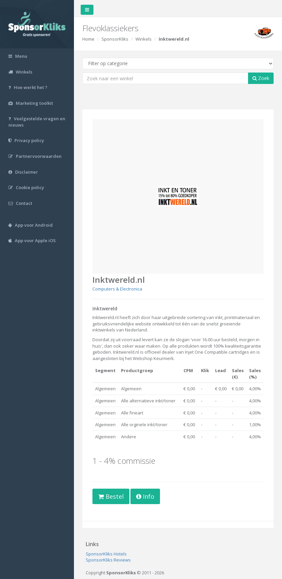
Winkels (143, 39)
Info (145, 496)
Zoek (260, 78)
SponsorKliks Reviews (108, 560)
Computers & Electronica (117, 289)
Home (88, 39)
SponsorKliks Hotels (106, 554)
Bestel (111, 496)
